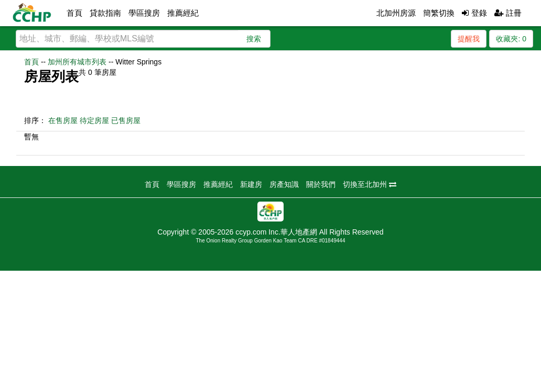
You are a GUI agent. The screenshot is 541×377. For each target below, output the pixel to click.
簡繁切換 (439, 12)
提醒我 (469, 39)
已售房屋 (125, 120)
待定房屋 (94, 120)
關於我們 (321, 184)
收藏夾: (511, 39)
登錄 (474, 12)
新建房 (251, 184)
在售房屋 (63, 120)
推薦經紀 (183, 12)
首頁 (74, 12)
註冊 (508, 12)
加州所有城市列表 (77, 62)
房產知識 (284, 184)
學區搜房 (144, 12)
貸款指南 (105, 12)
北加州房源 (396, 12)
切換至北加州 (369, 184)
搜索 (253, 39)
